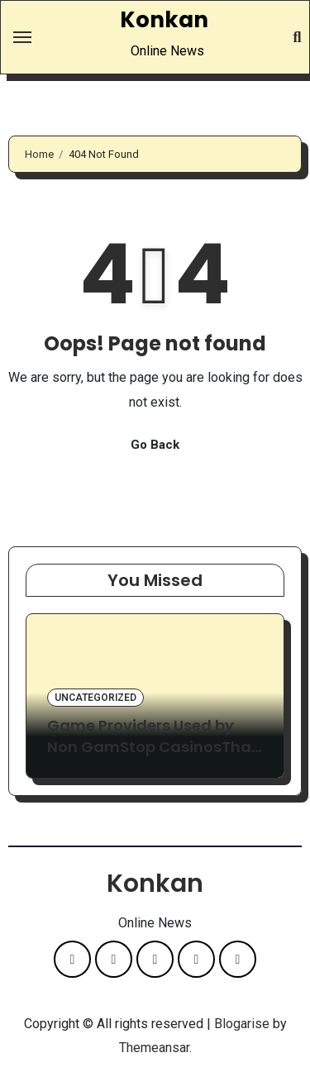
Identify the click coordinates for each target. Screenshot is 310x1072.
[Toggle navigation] (22, 37)
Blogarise (241, 1024)
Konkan (164, 20)
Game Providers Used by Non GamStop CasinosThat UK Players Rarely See (152, 746)
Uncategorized (95, 697)
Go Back (155, 444)
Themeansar (154, 1047)
